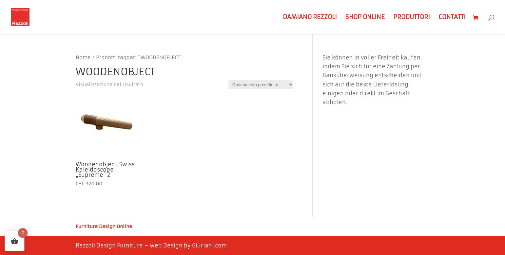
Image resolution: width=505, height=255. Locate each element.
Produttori (411, 18)
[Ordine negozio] (260, 84)
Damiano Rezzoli (310, 18)
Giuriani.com (209, 245)
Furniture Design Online (104, 226)
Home (83, 57)
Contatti (452, 18)
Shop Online (365, 18)
